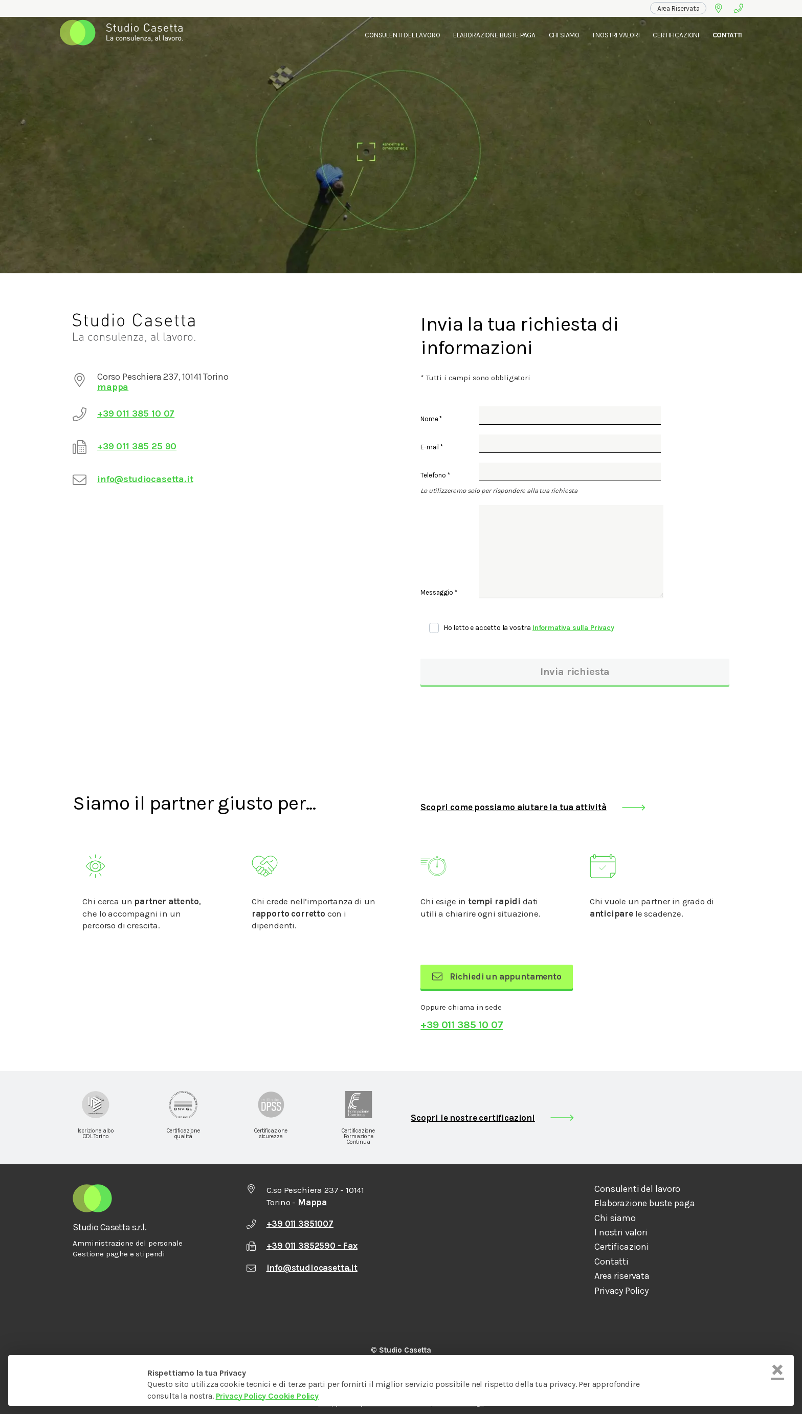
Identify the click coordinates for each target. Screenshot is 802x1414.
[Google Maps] (718, 8)
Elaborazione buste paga (644, 1204)
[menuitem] (678, 8)
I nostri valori (616, 35)
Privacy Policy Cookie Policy (267, 1396)
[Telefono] (739, 8)
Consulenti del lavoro (402, 35)
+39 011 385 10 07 (135, 413)
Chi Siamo (564, 35)
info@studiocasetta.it (145, 479)
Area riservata (622, 1276)
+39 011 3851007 (290, 1224)
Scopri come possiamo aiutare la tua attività (513, 807)
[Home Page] (124, 35)
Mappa (312, 1202)
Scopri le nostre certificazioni (473, 1118)
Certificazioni (676, 35)
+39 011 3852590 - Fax (302, 1246)
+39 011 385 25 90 (136, 446)
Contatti (727, 35)
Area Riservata (678, 8)
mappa (112, 387)
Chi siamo (614, 1218)
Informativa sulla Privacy (573, 627)
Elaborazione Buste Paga (494, 35)
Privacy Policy (621, 1291)
